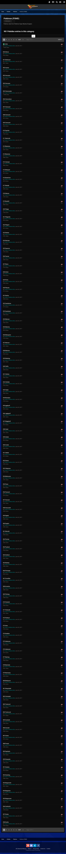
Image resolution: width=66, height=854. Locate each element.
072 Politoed (6, 617)
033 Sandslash (7, 311)
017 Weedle (6, 185)
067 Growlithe (6, 578)
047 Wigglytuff (7, 421)
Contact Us (42, 848)
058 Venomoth (7, 507)
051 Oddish (6, 452)
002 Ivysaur (6, 67)
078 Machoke (6, 665)
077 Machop (6, 657)
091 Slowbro (6, 767)
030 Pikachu (6, 287)
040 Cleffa (5, 366)
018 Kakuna (6, 193)
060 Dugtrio (6, 523)
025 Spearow (6, 248)
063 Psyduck (6, 547)
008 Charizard (6, 114)
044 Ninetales (6, 397)
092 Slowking (6, 775)
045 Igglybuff (6, 405)
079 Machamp (7, 672)
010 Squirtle (6, 130)
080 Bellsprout (7, 680)
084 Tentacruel (7, 712)
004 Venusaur (6, 83)
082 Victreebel (7, 696)
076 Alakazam (6, 649)
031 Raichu (6, 295)
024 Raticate (6, 240)
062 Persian (6, 539)
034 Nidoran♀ (6, 319)
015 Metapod (6, 169)
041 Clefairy (6, 374)
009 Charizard (6, 122)
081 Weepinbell (7, 688)
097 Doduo (6, 814)
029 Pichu (5, 279)
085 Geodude (6, 720)
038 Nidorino (6, 350)
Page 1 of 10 (29, 39)
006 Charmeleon (7, 99)
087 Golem (6, 735)
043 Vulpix (5, 390)
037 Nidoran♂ (6, 342)
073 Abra (5, 625)
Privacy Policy (36, 848)
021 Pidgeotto (6, 217)
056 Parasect (6, 492)
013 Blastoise (6, 154)
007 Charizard (6, 107)
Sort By (60, 39)
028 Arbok (5, 272)
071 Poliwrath (6, 610)
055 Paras (5, 484)
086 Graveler (6, 728)
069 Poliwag (6, 594)
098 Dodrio (6, 822)
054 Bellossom (7, 476)
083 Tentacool (6, 704)
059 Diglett (6, 515)
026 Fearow (6, 256)
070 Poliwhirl (6, 602)
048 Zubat (5, 429)
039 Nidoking (6, 358)
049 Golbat (6, 437)
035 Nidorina (6, 327)
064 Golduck (6, 555)
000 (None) (6, 52)
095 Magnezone (7, 798)
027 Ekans (5, 264)
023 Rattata (6, 232)
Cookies (48, 848)
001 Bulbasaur (7, 59)
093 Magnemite (7, 782)
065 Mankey (6, 562)
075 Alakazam (6, 641)
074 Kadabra (6, 633)
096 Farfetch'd (6, 806)
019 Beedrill (6, 201)
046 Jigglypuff (7, 413)
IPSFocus (24, 848)
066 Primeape (6, 570)
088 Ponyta (6, 743)
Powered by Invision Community (33, 850)
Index (6, 44)
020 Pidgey (6, 209)
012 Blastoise (6, 146)
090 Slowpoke (6, 759)
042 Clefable (6, 382)
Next (19, 39)
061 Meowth (6, 531)
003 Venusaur (6, 75)
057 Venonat (6, 500)
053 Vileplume (7, 468)
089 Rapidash (6, 751)
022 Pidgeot (6, 225)
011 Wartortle (6, 138)
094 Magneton (7, 790)
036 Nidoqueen (7, 335)
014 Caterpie (6, 162)
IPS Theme (18, 848)
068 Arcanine (6, 586)
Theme (30, 848)
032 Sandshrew (7, 303)
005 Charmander (7, 91)
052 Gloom (6, 460)
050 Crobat (6, 445)
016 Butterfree (7, 177)
